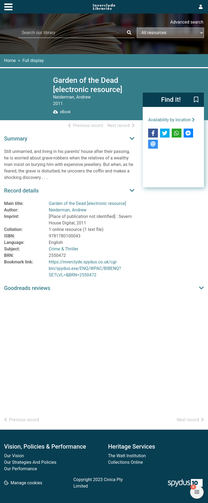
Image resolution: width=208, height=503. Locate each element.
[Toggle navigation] (8, 6)
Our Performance (20, 468)
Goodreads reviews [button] (27, 288)
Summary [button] (15, 138)
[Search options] (170, 33)
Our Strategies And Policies (30, 462)
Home (10, 60)
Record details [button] (21, 190)
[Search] (129, 33)
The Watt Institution (127, 455)
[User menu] (201, 7)
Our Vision (14, 455)
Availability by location (171, 119)
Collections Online (125, 462)
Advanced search (186, 22)
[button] (196, 100)
